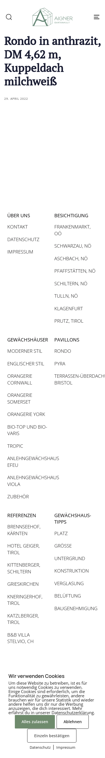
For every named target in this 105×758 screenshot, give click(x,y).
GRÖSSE (63, 545)
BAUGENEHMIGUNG (75, 608)
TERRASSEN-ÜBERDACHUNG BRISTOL (75, 379)
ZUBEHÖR (18, 496)
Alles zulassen (35, 721)
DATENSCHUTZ (23, 239)
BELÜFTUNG (67, 595)
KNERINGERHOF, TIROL (25, 600)
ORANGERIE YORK (26, 414)
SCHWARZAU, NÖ (72, 246)
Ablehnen (73, 721)
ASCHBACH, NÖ (71, 258)
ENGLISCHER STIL (25, 363)
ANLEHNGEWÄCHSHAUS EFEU (28, 461)
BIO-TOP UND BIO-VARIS (27, 430)
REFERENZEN (21, 515)
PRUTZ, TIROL (68, 321)
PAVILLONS (66, 339)
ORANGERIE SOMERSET (19, 398)
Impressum (65, 747)
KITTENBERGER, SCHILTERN (23, 568)
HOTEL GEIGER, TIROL (23, 549)
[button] (9, 17)
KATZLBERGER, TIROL (23, 619)
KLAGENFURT (68, 308)
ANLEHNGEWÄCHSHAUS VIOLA (28, 480)
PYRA (59, 363)
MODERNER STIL (24, 351)
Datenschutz (40, 747)
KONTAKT (17, 226)
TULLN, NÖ (66, 296)
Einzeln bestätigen (51, 735)
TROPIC (15, 446)
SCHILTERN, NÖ (70, 283)
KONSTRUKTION (71, 570)
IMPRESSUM (20, 251)
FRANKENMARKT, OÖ (72, 230)
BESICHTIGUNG (71, 215)
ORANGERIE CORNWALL (19, 379)
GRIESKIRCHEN (23, 584)
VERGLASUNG (69, 583)
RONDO (62, 351)
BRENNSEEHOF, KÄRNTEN (24, 530)
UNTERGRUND (69, 558)
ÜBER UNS (18, 215)
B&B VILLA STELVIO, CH (20, 638)
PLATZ (61, 533)
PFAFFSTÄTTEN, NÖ (74, 271)
